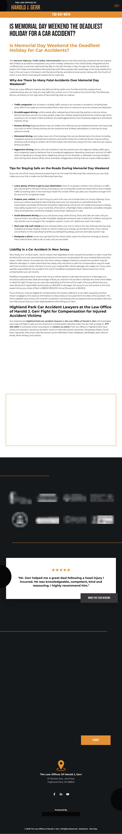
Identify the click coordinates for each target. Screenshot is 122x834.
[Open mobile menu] (116, 5)
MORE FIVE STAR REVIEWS (99, 598)
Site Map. (93, 829)
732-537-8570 (61, 14)
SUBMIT (95, 740)
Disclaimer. (84, 829)
